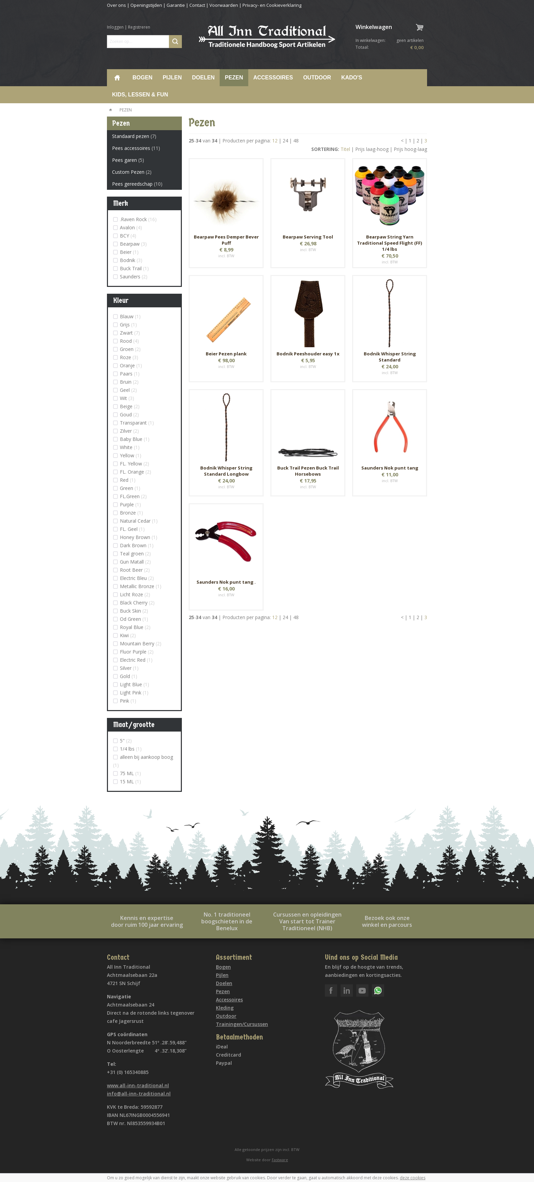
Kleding (225, 1007)
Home (117, 78)
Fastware (280, 1159)
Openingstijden (146, 5)
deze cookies (412, 1178)
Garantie (176, 5)
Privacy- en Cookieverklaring (271, 5)
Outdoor (317, 77)
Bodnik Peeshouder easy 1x (308, 354)
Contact (197, 5)
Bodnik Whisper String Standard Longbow (226, 471)
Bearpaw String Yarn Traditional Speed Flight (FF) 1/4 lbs (389, 243)
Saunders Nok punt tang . (226, 582)
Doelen (203, 77)
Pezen (234, 77)
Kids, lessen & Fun (140, 94)
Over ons (116, 5)
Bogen (142, 77)
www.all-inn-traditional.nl (138, 1085)
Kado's (351, 77)
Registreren (139, 27)
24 (285, 140)
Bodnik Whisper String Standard (390, 357)
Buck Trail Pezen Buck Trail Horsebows (308, 471)
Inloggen (115, 27)
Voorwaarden (223, 5)
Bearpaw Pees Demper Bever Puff (226, 240)
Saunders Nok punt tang (389, 468)
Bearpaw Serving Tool (308, 237)
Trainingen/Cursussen (242, 1024)
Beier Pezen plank (226, 354)
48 (296, 140)
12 (275, 140)
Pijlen (172, 77)
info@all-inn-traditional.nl (139, 1093)
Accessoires (273, 77)
